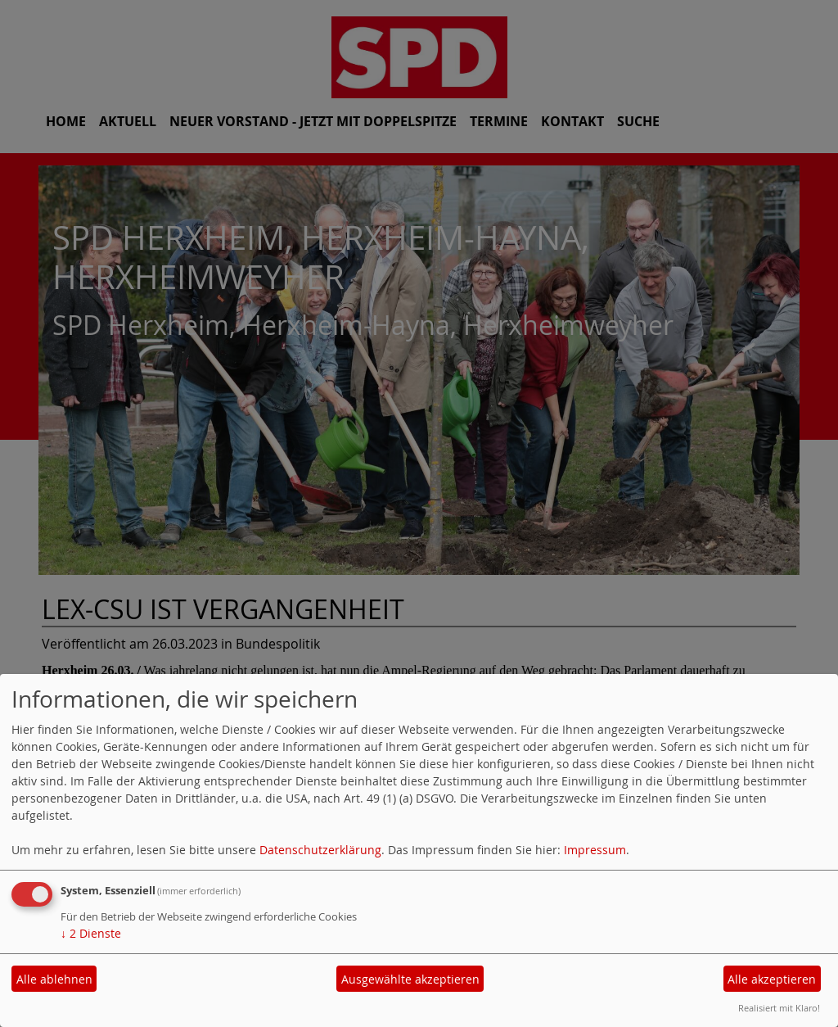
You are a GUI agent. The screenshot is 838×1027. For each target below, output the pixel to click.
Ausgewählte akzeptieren (410, 979)
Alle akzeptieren (772, 979)
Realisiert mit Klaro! (779, 1008)
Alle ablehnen (54, 979)
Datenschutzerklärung (320, 849)
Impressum (595, 849)
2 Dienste (91, 933)
